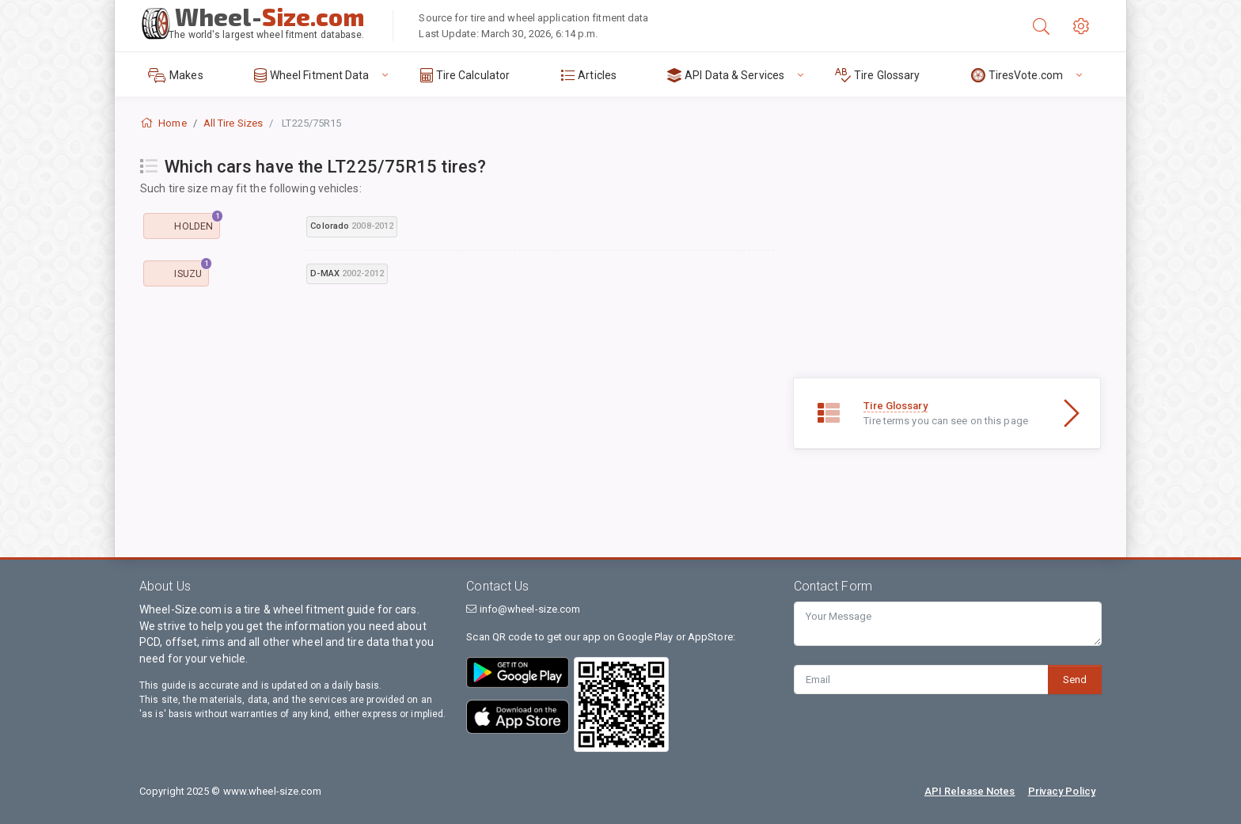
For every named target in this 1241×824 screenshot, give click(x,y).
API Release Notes (969, 791)
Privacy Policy (1061, 791)
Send (1075, 679)
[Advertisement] (457, 419)
